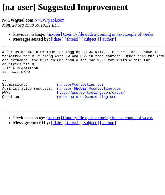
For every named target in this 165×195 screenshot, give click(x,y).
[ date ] (57, 39)
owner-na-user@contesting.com (86, 106)
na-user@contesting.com (80, 91)
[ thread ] (72, 39)
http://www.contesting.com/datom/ (91, 101)
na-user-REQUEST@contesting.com (89, 96)
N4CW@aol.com (49, 20)
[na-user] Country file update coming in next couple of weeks (99, 34)
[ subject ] (90, 39)
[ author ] (108, 39)
